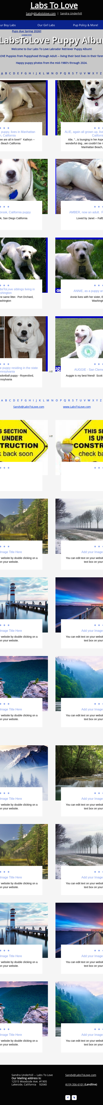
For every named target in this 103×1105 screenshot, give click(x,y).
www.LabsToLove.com (77, 407)
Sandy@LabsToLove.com (28, 407)
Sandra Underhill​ (71, 13)
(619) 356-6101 (74, 1084)
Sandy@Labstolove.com (41, 13)
